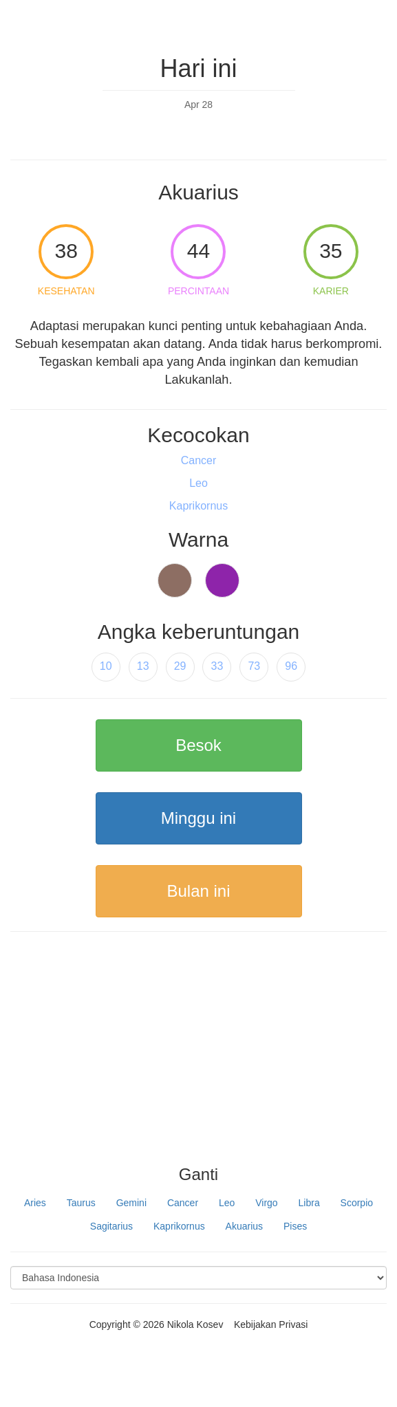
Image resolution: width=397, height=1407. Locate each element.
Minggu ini (198, 818)
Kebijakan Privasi (271, 1324)
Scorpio (357, 1202)
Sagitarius (111, 1226)
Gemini (131, 1202)
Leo (227, 1202)
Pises (295, 1226)
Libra (309, 1202)
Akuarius (244, 1226)
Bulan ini (198, 891)
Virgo (266, 1202)
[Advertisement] (198, 1055)
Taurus (81, 1202)
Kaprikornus (179, 1226)
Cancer (182, 1202)
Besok (198, 745)
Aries (35, 1202)
